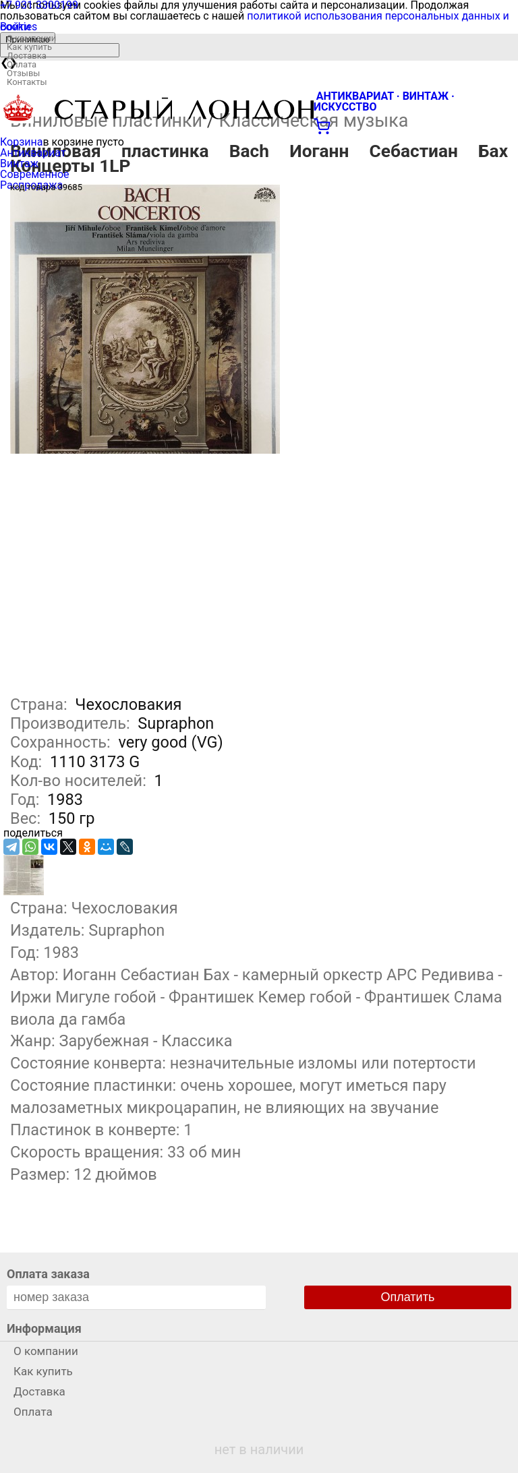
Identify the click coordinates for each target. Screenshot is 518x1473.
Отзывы (23, 73)
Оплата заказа (48, 1274)
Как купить (29, 47)
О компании (31, 38)
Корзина (21, 142)
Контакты (27, 82)
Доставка (27, 56)
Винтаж (19, 163)
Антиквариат (33, 152)
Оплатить (408, 1297)
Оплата (21, 64)
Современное (34, 174)
